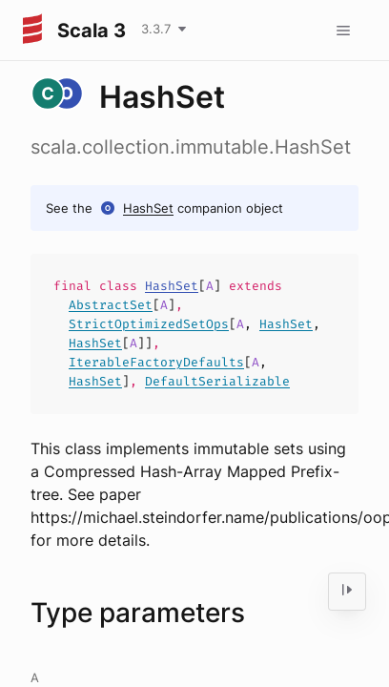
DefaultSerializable (217, 381)
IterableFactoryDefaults (156, 362)
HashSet (148, 208)
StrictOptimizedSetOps (149, 324)
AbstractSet (111, 305)
